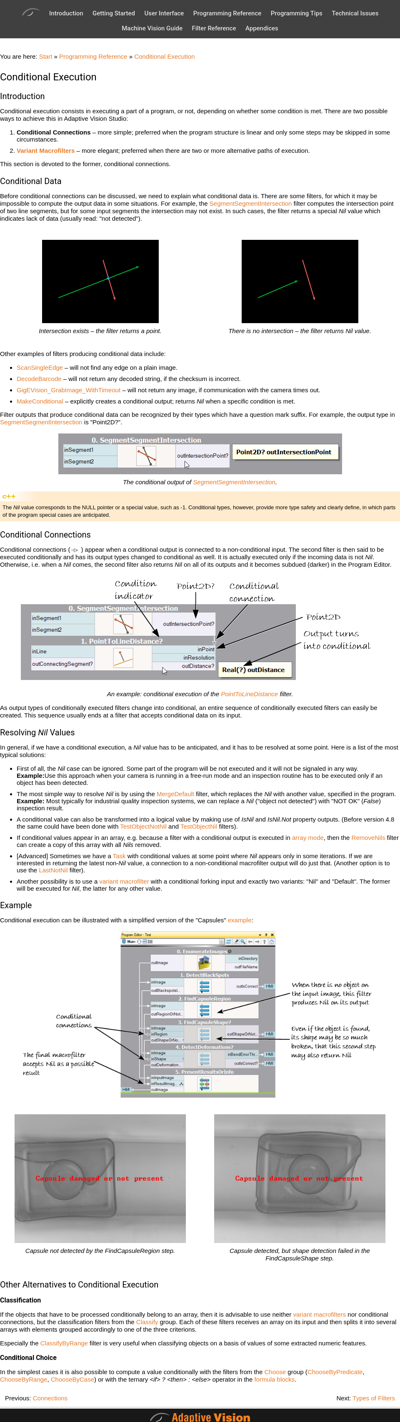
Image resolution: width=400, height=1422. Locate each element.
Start (45, 56)
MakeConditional (40, 401)
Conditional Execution (164, 56)
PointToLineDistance (249, 693)
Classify (147, 1321)
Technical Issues (355, 13)
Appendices (261, 28)
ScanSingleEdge (40, 367)
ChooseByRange (23, 1379)
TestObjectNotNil (143, 826)
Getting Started (113, 13)
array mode (308, 837)
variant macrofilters (319, 1314)
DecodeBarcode (39, 378)
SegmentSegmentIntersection (251, 203)
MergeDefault (175, 793)
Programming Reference (227, 13)
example (240, 920)
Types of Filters (373, 1398)
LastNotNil (53, 870)
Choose (275, 1371)
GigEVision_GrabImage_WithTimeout (68, 389)
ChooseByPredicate (335, 1371)
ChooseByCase (72, 1379)
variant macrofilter (124, 881)
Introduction (66, 13)
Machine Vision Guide (152, 28)
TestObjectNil (198, 826)
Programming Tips (296, 13)
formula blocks (274, 1379)
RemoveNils (368, 837)
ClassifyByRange (64, 1343)
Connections (50, 1398)
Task (119, 855)
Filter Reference (214, 28)
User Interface (164, 13)
